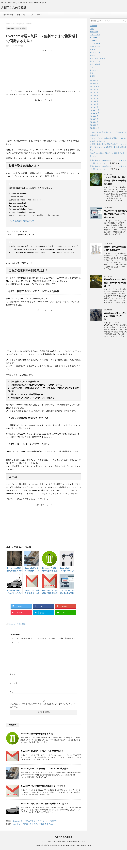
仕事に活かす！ (96, 46)
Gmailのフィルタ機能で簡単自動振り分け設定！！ (43, 786)
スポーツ (93, 41)
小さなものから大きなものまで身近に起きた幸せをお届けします (63, 841)
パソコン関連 (21, 624)
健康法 (92, 49)
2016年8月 (94, 116)
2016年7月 (94, 119)
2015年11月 (94, 128)
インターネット (96, 38)
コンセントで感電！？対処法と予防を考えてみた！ (34, 824)
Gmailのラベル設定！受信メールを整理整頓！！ (42, 751)
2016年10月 (94, 113)
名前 (13, 674)
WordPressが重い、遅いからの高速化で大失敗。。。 (115, 316)
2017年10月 (94, 86)
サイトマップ (22, 15)
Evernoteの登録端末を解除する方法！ (37, 734)
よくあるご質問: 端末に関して (21, 221)
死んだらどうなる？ (97, 58)
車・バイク (94, 70)
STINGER (87, 845)
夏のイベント (95, 52)
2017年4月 (94, 101)
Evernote (11, 624)
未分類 (92, 55)
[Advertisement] (43, 71)
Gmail (92, 29)
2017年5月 (94, 98)
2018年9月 (94, 80)
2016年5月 (94, 125)
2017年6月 (94, 95)
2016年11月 (94, 110)
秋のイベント (95, 61)
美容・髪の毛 (95, 64)
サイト (12, 692)
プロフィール (36, 15)
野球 (91, 73)
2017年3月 (94, 104)
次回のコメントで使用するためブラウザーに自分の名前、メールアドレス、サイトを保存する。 (43, 705)
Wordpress (94, 32)
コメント (14, 643)
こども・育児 (95, 35)
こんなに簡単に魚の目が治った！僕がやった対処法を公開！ (115, 180)
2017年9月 (94, 89)
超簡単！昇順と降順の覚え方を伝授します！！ (108, 144)
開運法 (92, 76)
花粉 (91, 67)
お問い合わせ (8, 15)
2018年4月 (94, 83)
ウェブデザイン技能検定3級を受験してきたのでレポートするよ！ (115, 214)
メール (13, 683)
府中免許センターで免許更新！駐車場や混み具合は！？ (115, 282)
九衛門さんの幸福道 (13, 7)
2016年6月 (94, 122)
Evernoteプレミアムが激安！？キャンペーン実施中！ (44, 769)
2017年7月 (94, 92)
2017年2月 (94, 107)
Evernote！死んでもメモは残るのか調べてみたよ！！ (44, 804)
